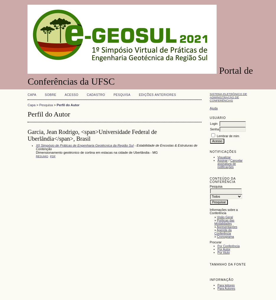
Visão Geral (225, 217)
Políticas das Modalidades (224, 222)
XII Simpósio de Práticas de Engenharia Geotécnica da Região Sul (85, 145)
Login (213, 123)
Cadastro (96, 94)
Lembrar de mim (228, 136)
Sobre (50, 94)
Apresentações (227, 227)
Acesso (71, 94)
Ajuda (214, 108)
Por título (223, 252)
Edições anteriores (157, 94)
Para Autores (226, 288)
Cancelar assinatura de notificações (230, 164)
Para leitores (226, 285)
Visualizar (224, 157)
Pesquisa (121, 94)
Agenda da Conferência (222, 232)
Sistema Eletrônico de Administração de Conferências (228, 97)
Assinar (222, 160)
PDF (53, 156)
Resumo (42, 156)
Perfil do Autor (68, 105)
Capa (31, 94)
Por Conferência (228, 246)
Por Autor (223, 249)
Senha (214, 129)
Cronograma (225, 236)
